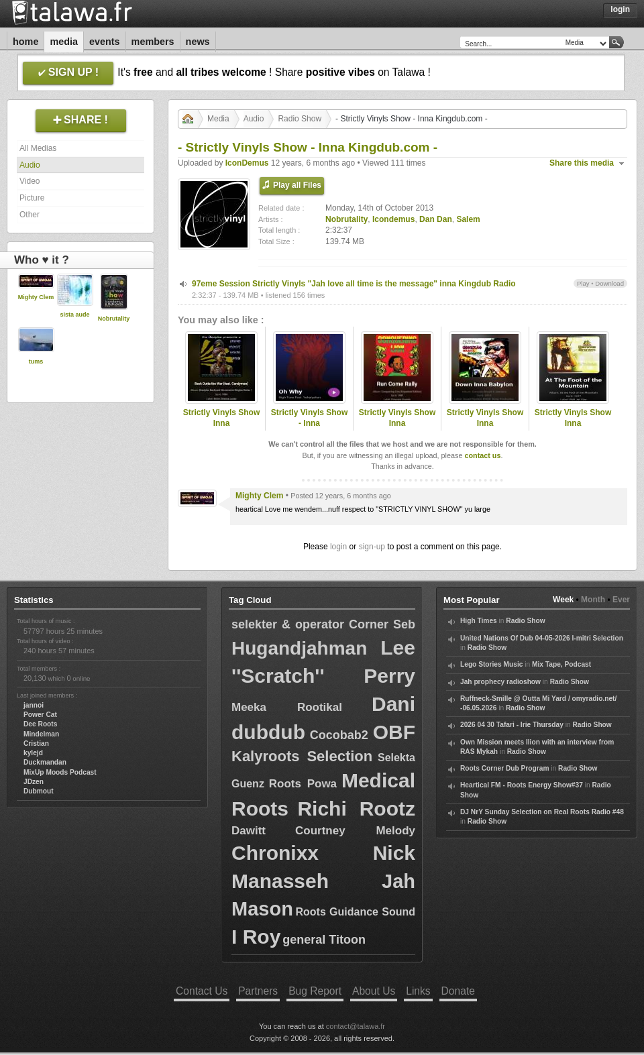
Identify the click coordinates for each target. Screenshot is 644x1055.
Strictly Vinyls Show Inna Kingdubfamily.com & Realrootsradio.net (221, 429)
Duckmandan (44, 762)
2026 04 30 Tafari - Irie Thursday (512, 724)
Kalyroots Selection (301, 756)
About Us (373, 991)
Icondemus (393, 219)
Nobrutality (114, 318)
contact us (482, 455)
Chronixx (275, 853)
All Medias (37, 148)
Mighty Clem (36, 297)
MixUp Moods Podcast (60, 772)
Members (152, 41)
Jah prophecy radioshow (500, 681)
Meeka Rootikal (286, 707)
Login (620, 9)
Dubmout (38, 791)
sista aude (74, 314)
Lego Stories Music (491, 664)
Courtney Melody (355, 830)
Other (29, 214)
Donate (458, 991)
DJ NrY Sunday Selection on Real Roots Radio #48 (542, 812)
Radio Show (299, 118)
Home (25, 41)
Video (29, 181)
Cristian (36, 743)
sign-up (372, 546)
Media (64, 41)
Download (609, 283)
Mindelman (41, 734)
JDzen (33, 781)
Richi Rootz (356, 808)
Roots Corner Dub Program (504, 768)
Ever (621, 599)
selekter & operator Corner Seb (323, 624)
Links (418, 991)
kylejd (33, 753)
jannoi (33, 705)
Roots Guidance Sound (355, 912)
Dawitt (248, 830)
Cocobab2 (339, 735)
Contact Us (201, 991)
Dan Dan (435, 219)
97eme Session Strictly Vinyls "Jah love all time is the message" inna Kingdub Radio (354, 283)
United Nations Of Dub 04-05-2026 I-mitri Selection (541, 638)
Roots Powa (303, 783)
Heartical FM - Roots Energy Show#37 (521, 785)
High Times (478, 620)
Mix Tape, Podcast (561, 664)
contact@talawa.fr (355, 1026)
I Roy (255, 937)
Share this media (581, 163)
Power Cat (40, 714)
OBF (394, 732)
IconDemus (247, 163)
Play (583, 283)
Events (104, 41)
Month (593, 599)
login (338, 546)
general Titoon (324, 939)
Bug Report (314, 991)
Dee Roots (40, 724)
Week (563, 599)
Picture (31, 198)
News (198, 41)
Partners (258, 991)
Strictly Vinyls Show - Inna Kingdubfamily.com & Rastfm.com (309, 429)
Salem (468, 219)
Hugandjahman (299, 648)
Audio (29, 165)
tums (36, 361)
